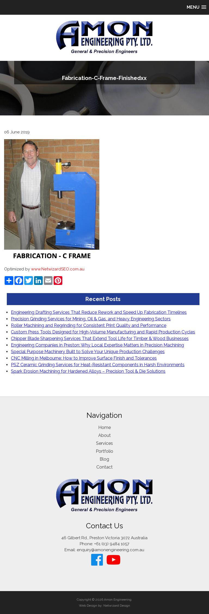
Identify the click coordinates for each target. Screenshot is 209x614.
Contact (104, 467)
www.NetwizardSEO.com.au (57, 269)
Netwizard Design (116, 605)
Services (104, 443)
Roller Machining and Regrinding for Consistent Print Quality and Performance (88, 325)
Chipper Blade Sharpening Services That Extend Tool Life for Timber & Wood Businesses (100, 338)
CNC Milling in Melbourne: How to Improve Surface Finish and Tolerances (84, 358)
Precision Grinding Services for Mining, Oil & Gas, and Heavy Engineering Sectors (91, 318)
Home (104, 427)
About (104, 435)
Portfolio (104, 451)
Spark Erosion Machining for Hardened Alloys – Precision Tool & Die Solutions (88, 371)
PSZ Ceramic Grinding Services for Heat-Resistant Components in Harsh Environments (98, 364)
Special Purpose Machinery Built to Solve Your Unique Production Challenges (88, 351)
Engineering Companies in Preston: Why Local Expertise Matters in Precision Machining (97, 345)
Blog (104, 459)
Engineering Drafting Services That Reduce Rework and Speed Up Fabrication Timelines (99, 312)
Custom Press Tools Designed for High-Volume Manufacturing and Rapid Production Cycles (103, 332)
